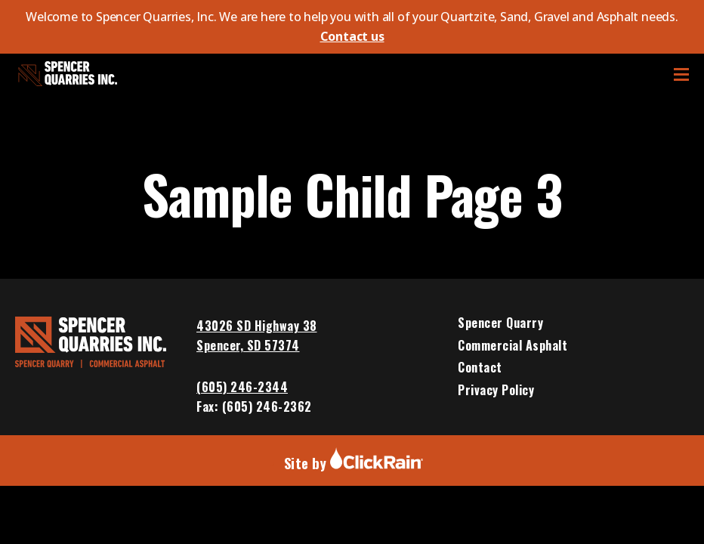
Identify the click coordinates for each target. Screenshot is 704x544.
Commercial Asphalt (512, 346)
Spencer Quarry (500, 323)
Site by (354, 463)
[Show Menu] (681, 74)
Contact (480, 368)
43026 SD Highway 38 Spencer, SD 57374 (256, 335)
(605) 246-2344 (242, 387)
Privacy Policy (496, 390)
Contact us (352, 36)
